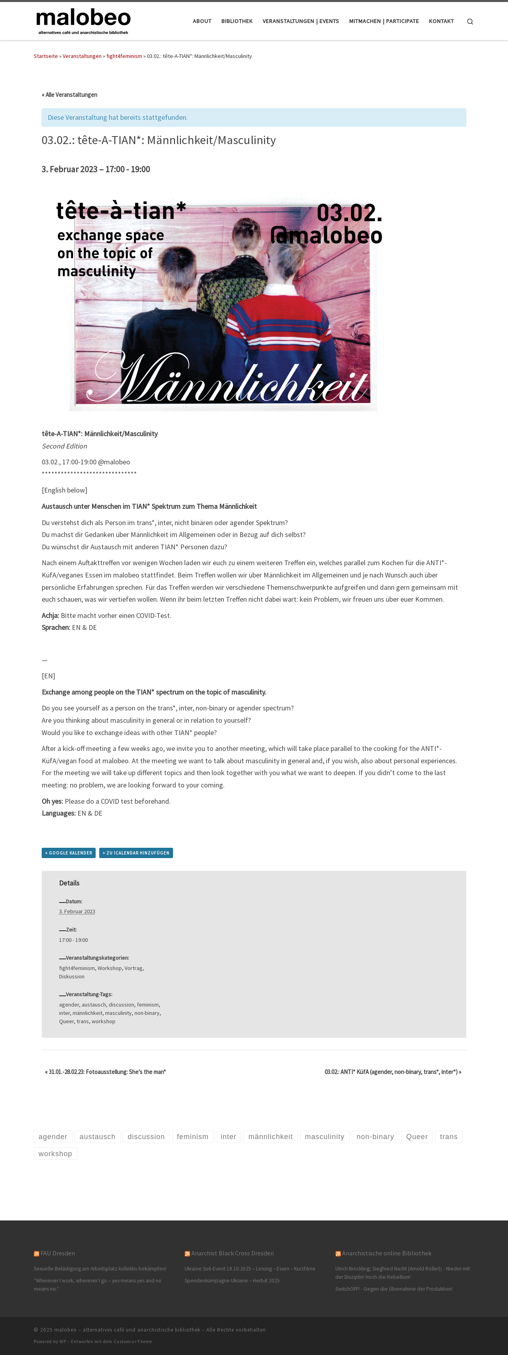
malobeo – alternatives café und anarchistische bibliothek (127, 1329)
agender (69, 1004)
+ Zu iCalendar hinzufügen (136, 853)
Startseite (46, 56)
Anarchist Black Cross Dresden (232, 1253)
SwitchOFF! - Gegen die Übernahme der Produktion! (393, 1289)
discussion (121, 1004)
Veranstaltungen (82, 56)
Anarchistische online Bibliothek (386, 1253)
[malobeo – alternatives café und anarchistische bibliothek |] (83, 20)
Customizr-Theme (133, 1341)
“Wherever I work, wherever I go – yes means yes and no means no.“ (98, 1284)
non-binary (147, 1012)
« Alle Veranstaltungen (69, 94)
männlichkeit (87, 1012)
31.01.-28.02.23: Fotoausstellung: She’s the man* (105, 1072)
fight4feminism (124, 56)
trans (83, 1021)
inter (64, 1012)
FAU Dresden (57, 1253)
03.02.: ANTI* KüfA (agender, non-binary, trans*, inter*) (393, 1072)
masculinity (118, 1012)
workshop (103, 1021)
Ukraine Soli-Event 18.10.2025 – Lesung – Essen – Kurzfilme (250, 1268)
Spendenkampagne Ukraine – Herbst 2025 (232, 1280)
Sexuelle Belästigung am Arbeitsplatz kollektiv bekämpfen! (100, 1268)
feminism (148, 1004)
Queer (66, 1021)
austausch (94, 1004)
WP (63, 1341)
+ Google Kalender (68, 853)
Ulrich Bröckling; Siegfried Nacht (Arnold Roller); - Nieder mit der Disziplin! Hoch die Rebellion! (402, 1272)
